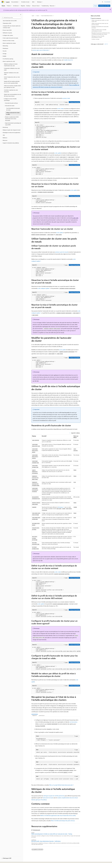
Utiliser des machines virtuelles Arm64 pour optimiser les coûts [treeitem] (12, 86)
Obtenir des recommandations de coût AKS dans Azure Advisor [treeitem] (12, 95)
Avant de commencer (96, 18)
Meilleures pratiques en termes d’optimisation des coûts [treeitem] (10, 64)
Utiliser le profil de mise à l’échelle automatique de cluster (99, 30)
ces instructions (73, 722)
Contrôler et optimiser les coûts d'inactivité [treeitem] (11, 90)
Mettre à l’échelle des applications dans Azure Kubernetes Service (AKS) (58, 815)
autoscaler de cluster (48, 797)
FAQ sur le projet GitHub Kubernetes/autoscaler (61, 785)
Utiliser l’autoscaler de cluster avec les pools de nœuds (100, 24)
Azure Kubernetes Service (46, 15)
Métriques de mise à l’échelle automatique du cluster (98, 36)
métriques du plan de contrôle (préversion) (53, 795)
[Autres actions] (79, 16)
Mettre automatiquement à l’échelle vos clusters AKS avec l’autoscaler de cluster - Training (51, 834)
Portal (95, 5)
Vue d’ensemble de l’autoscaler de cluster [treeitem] (13, 109)
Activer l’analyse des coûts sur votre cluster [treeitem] (12, 77)
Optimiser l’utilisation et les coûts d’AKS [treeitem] (11, 73)
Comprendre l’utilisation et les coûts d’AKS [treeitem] (12, 69)
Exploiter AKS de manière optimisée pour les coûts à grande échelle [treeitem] (11, 82)
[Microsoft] (3, 2)
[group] (56, 649)
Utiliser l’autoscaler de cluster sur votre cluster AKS (100, 21)
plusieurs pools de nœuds (61, 252)
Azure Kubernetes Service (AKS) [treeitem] (10, 20)
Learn (33, 15)
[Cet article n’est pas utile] (107, 44)
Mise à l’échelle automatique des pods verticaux (63, 820)
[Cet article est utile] (105, 44)
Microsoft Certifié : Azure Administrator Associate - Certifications (46, 841)
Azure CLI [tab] (34, 715)
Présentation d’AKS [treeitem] (7, 23)
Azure (37, 15)
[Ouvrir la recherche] (102, 2)
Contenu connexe (95, 39)
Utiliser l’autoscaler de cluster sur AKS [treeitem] (13, 113)
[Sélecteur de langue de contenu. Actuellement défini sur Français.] (5, 861)
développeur (60, 507)
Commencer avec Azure (104, 5)
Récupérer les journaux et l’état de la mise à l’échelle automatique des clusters (101, 33)
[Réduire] (20, 14)
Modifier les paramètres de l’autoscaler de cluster (100, 27)
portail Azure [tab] (41, 715)
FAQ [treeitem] (4, 135)
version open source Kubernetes (40, 50)
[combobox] (11, 17)
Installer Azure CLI (68, 60)
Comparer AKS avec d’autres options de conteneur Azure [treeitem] (11, 26)
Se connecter (107, 1)
